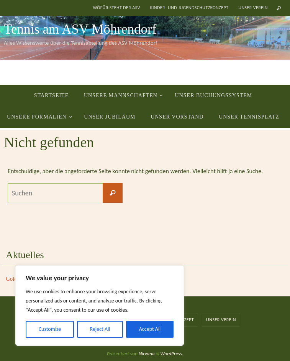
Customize (50, 329)
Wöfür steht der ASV (116, 7)
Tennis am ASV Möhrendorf (80, 29)
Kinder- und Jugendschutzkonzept (189, 7)
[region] (99, 305)
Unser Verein (253, 7)
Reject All (100, 329)
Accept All (150, 329)
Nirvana (147, 353)
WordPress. (171, 353)
